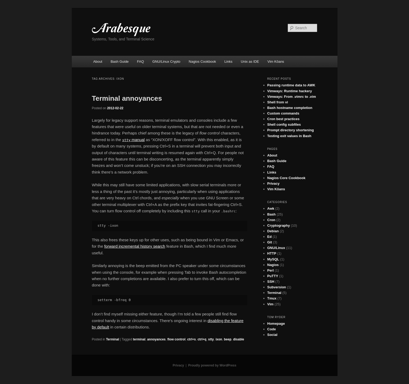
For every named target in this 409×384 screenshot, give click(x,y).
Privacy (273, 183)
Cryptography (278, 225)
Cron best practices (283, 119)
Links (228, 62)
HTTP (271, 253)
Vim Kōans (275, 62)
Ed (269, 237)
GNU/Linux (276, 248)
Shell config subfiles (284, 124)
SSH (271, 282)
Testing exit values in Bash (289, 136)
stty (211, 339)
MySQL (273, 259)
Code (271, 329)
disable (238, 339)
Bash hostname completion (290, 108)
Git (269, 242)
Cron (271, 220)
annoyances (156, 339)
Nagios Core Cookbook (286, 178)
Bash (271, 214)
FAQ (140, 62)
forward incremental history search (134, 246)
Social (272, 335)
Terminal (112, 339)
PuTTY (272, 276)
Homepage (276, 324)
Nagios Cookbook (202, 62)
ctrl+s (191, 339)
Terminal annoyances (127, 98)
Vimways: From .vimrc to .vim (291, 97)
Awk (271, 208)
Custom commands (283, 113)
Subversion (276, 287)
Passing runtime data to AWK (291, 85)
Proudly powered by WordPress (212, 365)
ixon (219, 339)
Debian (273, 231)
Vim (270, 304)
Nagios (273, 265)
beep (227, 339)
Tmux (272, 298)
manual (133, 139)
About (97, 62)
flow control (176, 339)
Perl (270, 270)
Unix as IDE (250, 62)
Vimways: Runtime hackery (289, 91)
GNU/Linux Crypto (166, 62)
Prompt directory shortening (290, 130)
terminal (139, 339)
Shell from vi (277, 102)
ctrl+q (201, 339)
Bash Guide (120, 62)
